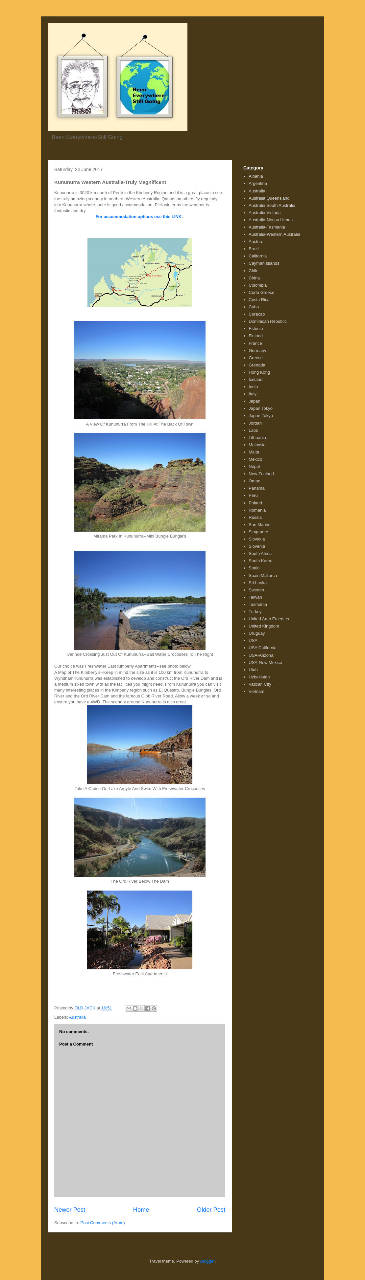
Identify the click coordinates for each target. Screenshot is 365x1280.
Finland (256, 335)
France (255, 343)
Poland (255, 502)
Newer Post (69, 1209)
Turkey (255, 611)
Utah (253, 669)
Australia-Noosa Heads (271, 219)
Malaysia (257, 444)
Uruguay (257, 633)
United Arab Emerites (269, 618)
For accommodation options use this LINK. (139, 216)
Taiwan (255, 597)
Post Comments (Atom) (103, 1222)
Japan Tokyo (261, 408)
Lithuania (257, 437)
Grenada (257, 365)
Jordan (255, 423)
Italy (252, 393)
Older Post (211, 1209)
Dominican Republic (268, 321)
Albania (256, 176)
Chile (253, 270)
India (253, 386)
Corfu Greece (261, 292)
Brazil (254, 248)
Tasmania (258, 604)
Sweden (256, 589)
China (254, 278)
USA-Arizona (261, 655)
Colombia (258, 285)
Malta (254, 452)
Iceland (255, 379)
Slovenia (257, 546)
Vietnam (256, 691)
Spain (254, 567)
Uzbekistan (259, 676)
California (258, 256)
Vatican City (260, 684)
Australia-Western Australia (274, 234)
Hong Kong (259, 372)
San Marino (259, 524)
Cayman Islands (264, 263)
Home (141, 1209)
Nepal (254, 466)
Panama (256, 488)
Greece (256, 357)
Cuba (254, 306)
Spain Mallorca (263, 575)
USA (253, 640)
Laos (253, 430)
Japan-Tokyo (261, 415)
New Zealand (261, 473)
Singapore (258, 531)
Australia (77, 1017)
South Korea (260, 560)
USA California (263, 647)
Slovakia (257, 539)
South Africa (260, 553)
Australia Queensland (269, 198)
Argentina (258, 183)
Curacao (257, 314)
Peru (253, 495)
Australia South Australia (272, 205)
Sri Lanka (258, 582)
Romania (257, 510)
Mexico (255, 459)
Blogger (207, 1261)
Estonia (256, 328)
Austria (255, 241)
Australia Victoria (264, 212)
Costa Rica (259, 299)
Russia (255, 517)
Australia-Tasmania (267, 227)
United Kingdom (264, 626)
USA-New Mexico (265, 662)
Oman (254, 480)
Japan (254, 401)
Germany (257, 350)
